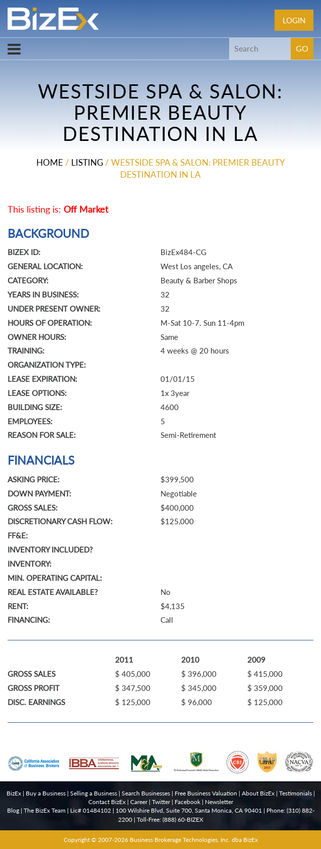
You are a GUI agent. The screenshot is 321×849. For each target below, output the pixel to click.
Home (49, 162)
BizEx (14, 793)
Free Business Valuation (206, 793)
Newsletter (219, 802)
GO (302, 48)
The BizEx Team (45, 810)
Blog (13, 810)
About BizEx (258, 793)
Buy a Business (46, 793)
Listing (87, 162)
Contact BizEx (107, 802)
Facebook (187, 802)
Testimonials (295, 793)
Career (138, 802)
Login (294, 20)
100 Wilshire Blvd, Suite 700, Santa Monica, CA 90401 (189, 810)
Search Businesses (146, 793)
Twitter (161, 802)
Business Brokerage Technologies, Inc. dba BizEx (194, 839)
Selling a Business (93, 793)
